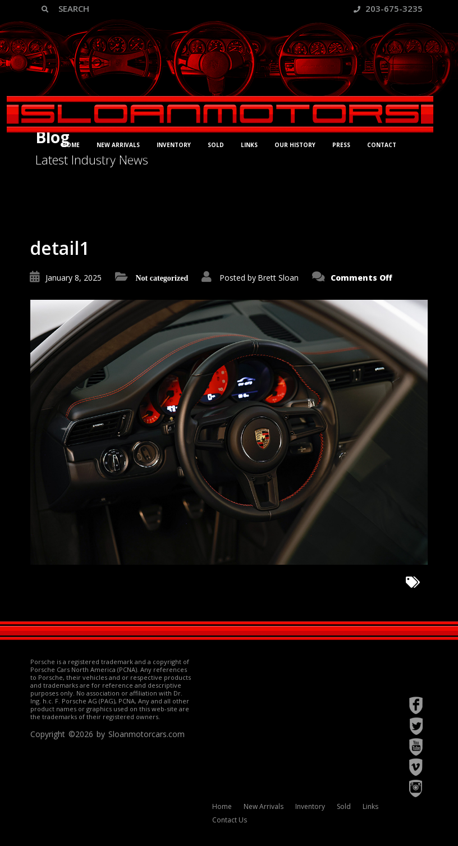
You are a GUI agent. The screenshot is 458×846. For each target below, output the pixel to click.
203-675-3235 (388, 8)
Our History (294, 145)
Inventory (174, 145)
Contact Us (229, 820)
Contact (381, 145)
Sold (216, 145)
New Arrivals (118, 145)
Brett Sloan (278, 277)
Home (71, 145)
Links (249, 145)
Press (341, 145)
